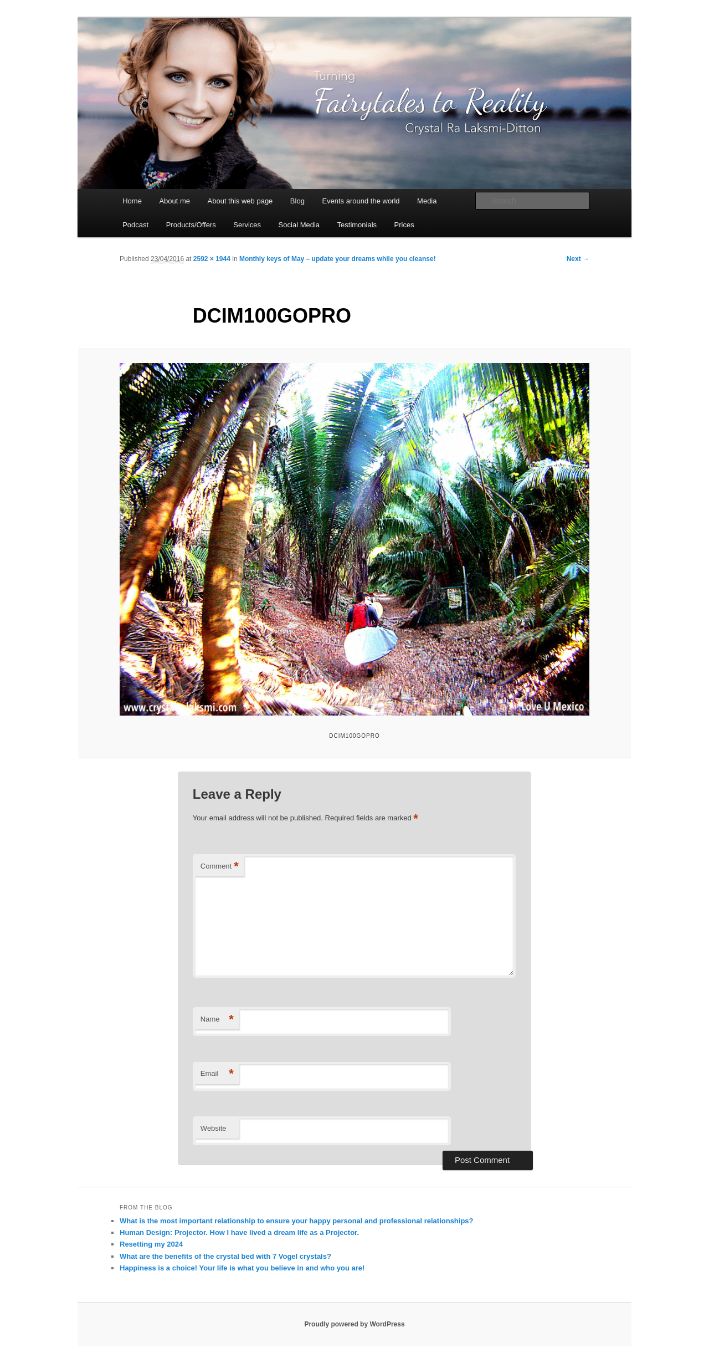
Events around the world (360, 201)
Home (132, 201)
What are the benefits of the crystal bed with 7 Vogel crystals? (225, 1256)
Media (426, 201)
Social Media (299, 225)
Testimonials (357, 225)
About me (174, 201)
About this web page (240, 201)
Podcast (135, 225)
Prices (404, 225)
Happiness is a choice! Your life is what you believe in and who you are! (242, 1268)
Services (247, 225)
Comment (220, 867)
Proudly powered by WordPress (354, 1324)
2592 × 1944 (211, 259)
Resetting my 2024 (151, 1244)
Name (217, 1020)
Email (217, 1074)
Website (214, 1128)
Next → (578, 259)
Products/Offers (191, 225)
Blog (297, 201)
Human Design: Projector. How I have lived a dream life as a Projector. (239, 1232)
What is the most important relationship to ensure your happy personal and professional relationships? (297, 1221)
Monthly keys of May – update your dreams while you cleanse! (337, 259)
